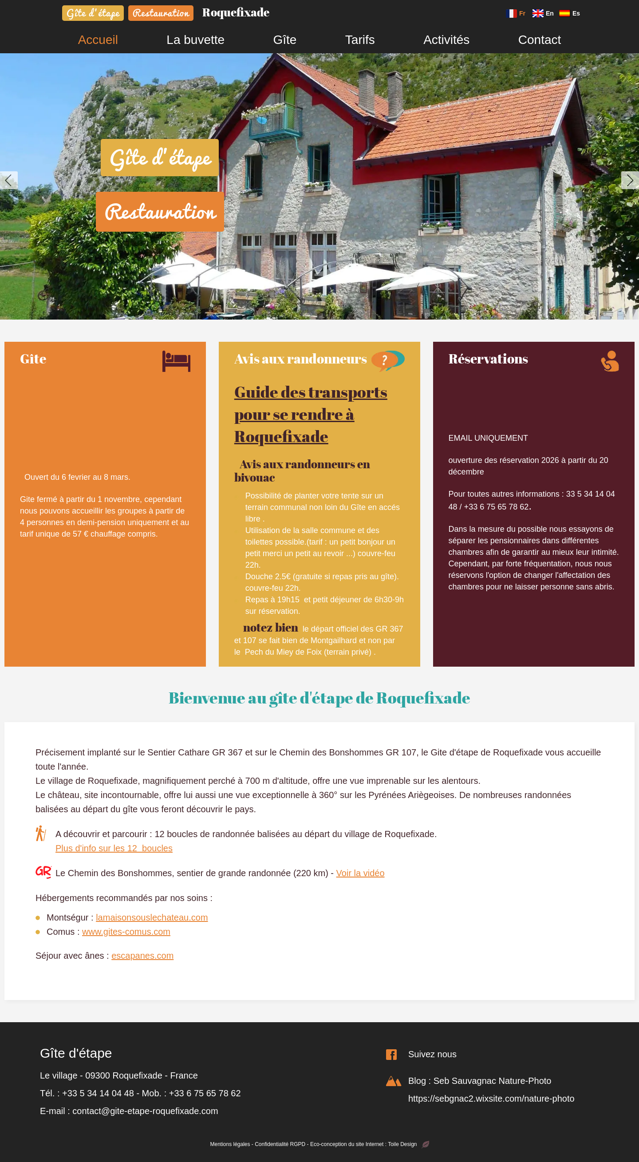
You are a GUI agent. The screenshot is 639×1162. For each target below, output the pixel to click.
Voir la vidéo (360, 873)
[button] (9, 180)
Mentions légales (230, 1144)
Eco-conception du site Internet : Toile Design (369, 1144)
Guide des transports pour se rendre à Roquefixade (310, 414)
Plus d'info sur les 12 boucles (114, 848)
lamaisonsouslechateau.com (152, 917)
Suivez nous (432, 1054)
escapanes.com (142, 955)
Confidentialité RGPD (280, 1144)
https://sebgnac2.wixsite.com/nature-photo (491, 1098)
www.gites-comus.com (126, 932)
